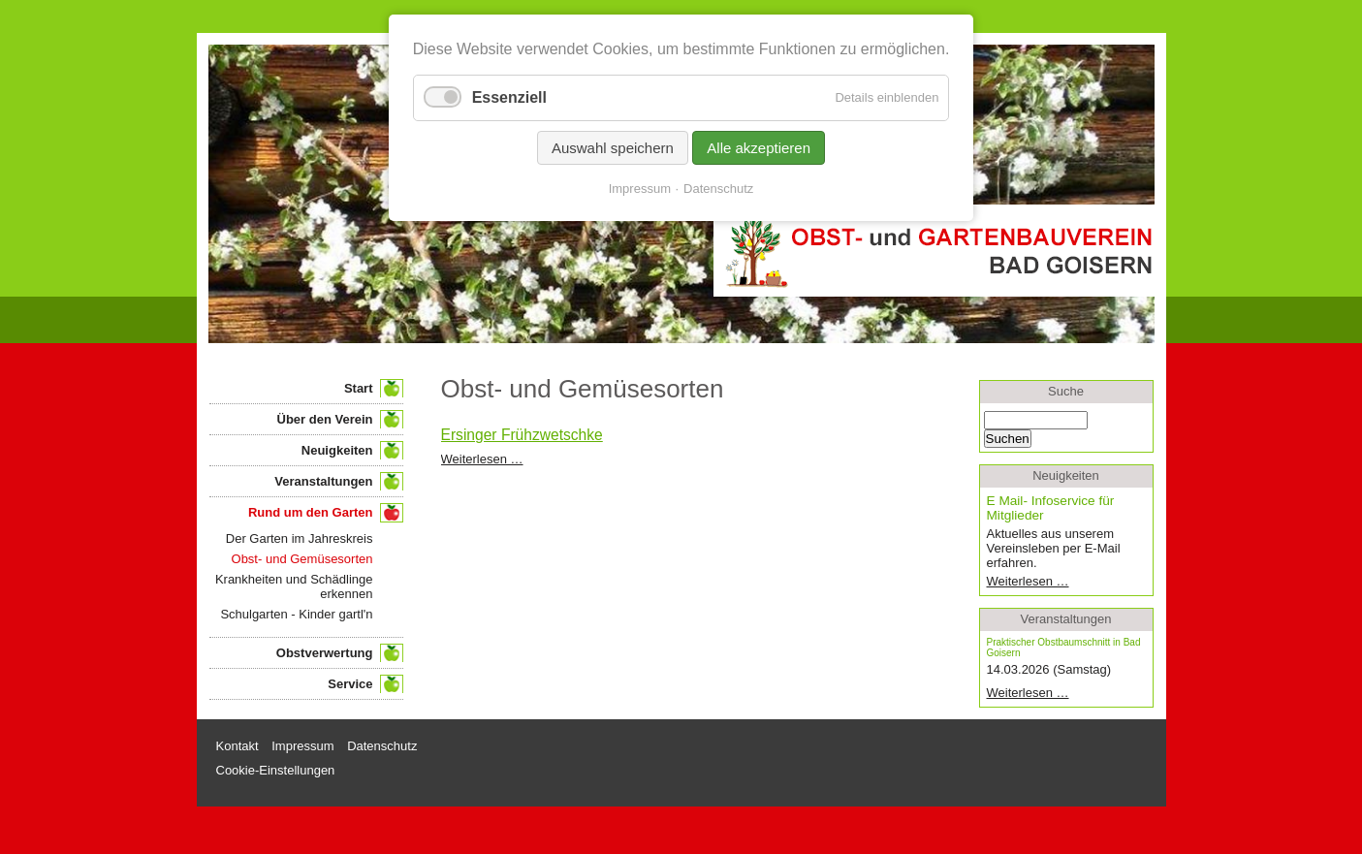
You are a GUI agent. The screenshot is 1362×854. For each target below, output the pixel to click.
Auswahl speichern (613, 148)
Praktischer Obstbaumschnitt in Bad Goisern (1064, 647)
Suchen (1007, 438)
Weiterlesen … (482, 459)
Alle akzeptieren (758, 148)
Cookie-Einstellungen (275, 770)
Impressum (640, 188)
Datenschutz (718, 188)
